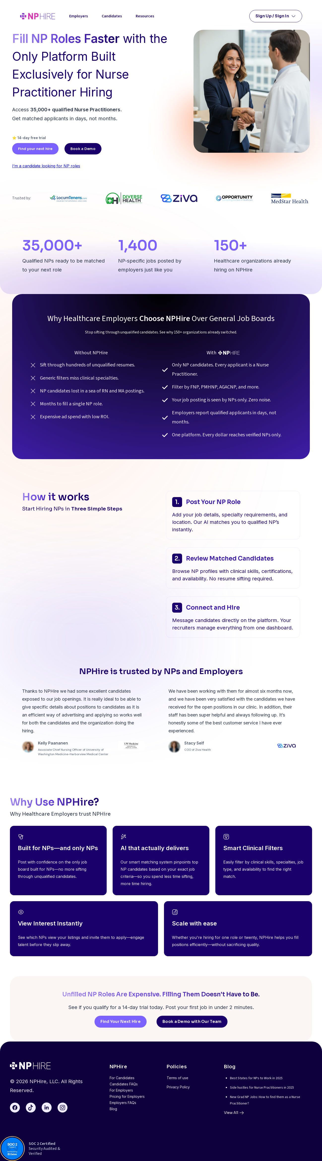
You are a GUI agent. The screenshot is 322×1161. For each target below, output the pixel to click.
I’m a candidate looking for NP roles (46, 165)
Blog (113, 1109)
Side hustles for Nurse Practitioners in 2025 (262, 1087)
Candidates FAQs (124, 1084)
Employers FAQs (123, 1103)
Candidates (112, 16)
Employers (78, 16)
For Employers (121, 1090)
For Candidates (122, 1078)
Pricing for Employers (127, 1096)
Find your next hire (35, 149)
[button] (275, 16)
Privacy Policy (178, 1087)
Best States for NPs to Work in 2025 (256, 1078)
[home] (37, 16)
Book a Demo (83, 149)
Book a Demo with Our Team (192, 1021)
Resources (145, 16)
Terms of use (177, 1078)
